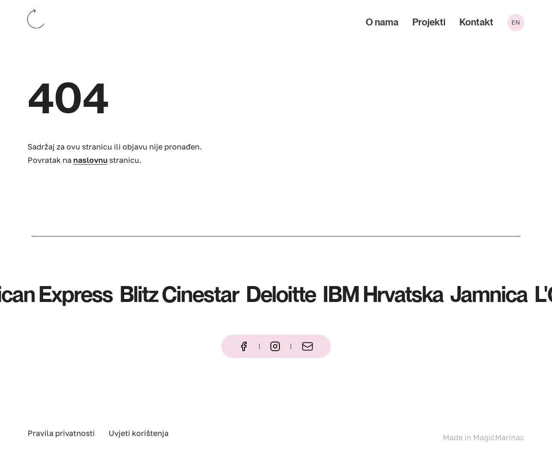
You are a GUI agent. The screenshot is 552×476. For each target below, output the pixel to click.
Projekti (428, 22)
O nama (382, 22)
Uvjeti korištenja (139, 433)
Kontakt (476, 22)
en (515, 22)
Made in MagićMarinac (483, 437)
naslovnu (90, 160)
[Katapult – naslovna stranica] (55, 19)
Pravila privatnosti (61, 433)
